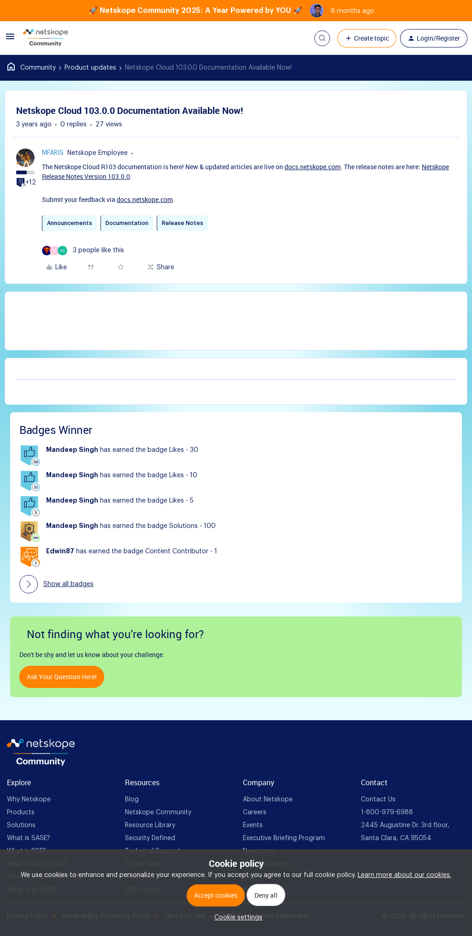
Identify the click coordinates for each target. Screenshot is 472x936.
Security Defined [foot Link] (150, 838)
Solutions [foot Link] (21, 825)
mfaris (53, 153)
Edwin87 (60, 551)
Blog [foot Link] (132, 799)
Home (31, 67)
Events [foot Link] (253, 825)
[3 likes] (83, 250)
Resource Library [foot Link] (150, 825)
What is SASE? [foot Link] (28, 838)
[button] (10, 40)
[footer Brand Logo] (41, 764)
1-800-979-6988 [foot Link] (387, 812)
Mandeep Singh (72, 450)
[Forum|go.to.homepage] (45, 38)
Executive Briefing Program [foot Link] (284, 838)
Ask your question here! (62, 676)
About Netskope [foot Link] (268, 799)
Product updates (90, 68)
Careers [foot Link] (254, 812)
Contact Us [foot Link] (378, 799)
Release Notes (182, 223)
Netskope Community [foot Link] (158, 812)
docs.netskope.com (312, 166)
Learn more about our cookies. (404, 875)
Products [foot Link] (21, 812)
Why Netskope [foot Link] (29, 799)
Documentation (127, 223)
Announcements (69, 223)
